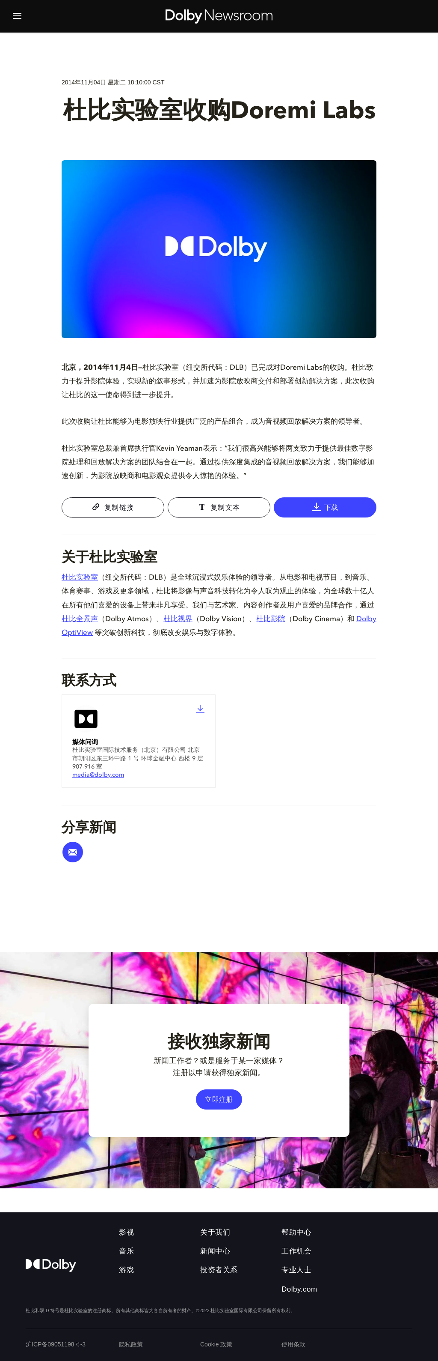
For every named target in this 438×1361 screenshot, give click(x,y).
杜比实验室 (80, 577)
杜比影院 (270, 619)
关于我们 (215, 1232)
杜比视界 (177, 619)
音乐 (126, 1251)
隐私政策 (131, 1344)
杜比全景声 (80, 619)
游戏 (126, 1270)
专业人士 (296, 1270)
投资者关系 (219, 1270)
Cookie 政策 (216, 1344)
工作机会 (296, 1251)
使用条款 (293, 1344)
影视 (126, 1232)
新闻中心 (215, 1251)
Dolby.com (299, 1289)
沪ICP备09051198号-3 (56, 1344)
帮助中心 (296, 1232)
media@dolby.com (98, 775)
